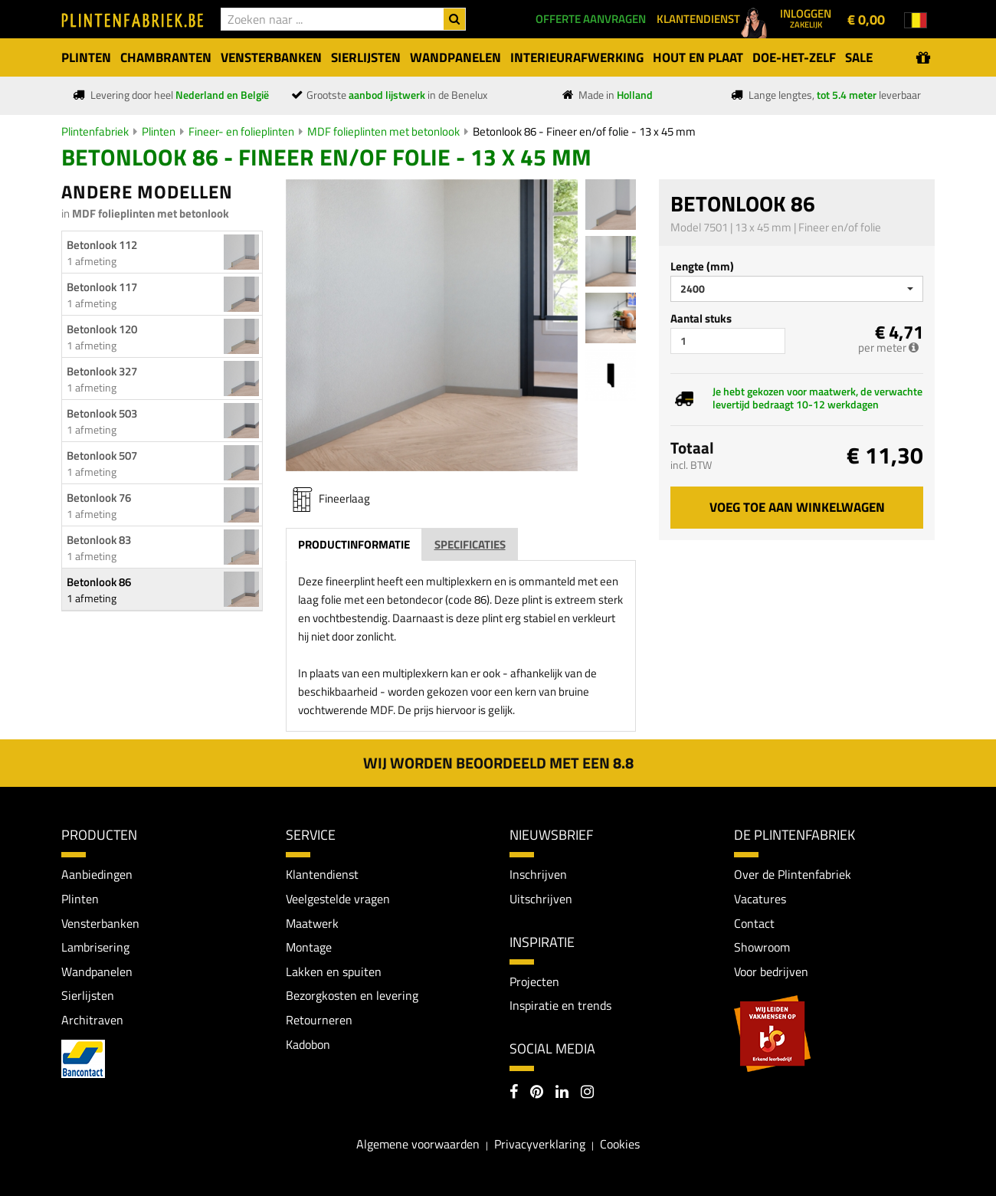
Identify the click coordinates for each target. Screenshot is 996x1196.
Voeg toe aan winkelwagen (797, 507)
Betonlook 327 (102, 371)
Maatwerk (312, 923)
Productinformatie (354, 544)
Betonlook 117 (102, 287)
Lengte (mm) (702, 266)
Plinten (158, 131)
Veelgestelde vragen (338, 899)
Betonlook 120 (102, 329)
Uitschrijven (540, 899)
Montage (309, 947)
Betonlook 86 (99, 582)
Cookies (620, 1144)
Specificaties (470, 544)
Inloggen (805, 18)
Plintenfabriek (95, 131)
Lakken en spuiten (334, 971)
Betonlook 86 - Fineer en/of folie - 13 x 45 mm (584, 131)
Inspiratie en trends (560, 1005)
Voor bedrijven (771, 971)
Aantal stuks (701, 318)
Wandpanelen (97, 971)
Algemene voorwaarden (418, 1144)
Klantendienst (322, 874)
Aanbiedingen (97, 874)
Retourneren (319, 1020)
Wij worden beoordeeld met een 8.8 (498, 763)
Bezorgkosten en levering (352, 995)
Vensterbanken (100, 923)
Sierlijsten (87, 995)
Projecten (534, 981)
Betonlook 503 (102, 413)
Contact (754, 923)
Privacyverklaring (539, 1144)
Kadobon (308, 1044)
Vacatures (760, 899)
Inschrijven (538, 874)
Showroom (762, 947)
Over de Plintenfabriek (792, 874)
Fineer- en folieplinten (241, 131)
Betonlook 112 (102, 245)
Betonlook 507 (102, 455)
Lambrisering (95, 947)
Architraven (92, 1020)
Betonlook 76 (99, 497)
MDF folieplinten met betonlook (383, 131)
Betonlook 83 (99, 540)
